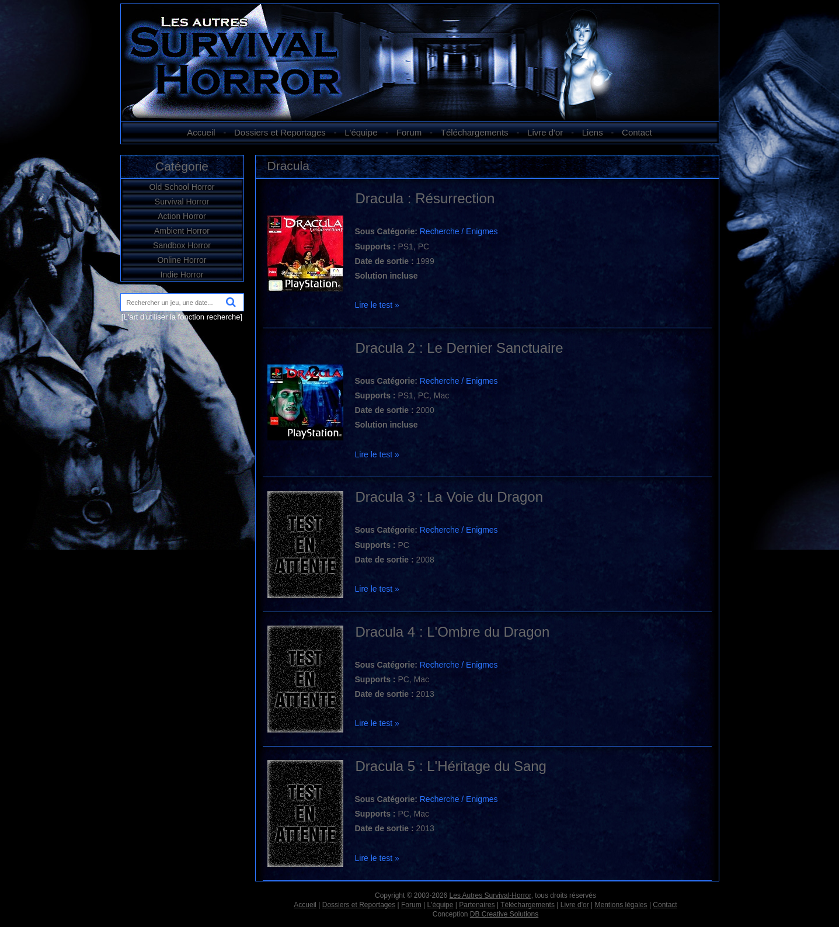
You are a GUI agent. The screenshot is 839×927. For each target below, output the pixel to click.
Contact (637, 132)
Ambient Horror (182, 230)
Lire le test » (377, 305)
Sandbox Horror (182, 245)
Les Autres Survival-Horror (490, 895)
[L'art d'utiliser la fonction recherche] (181, 317)
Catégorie (181, 166)
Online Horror (181, 260)
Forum (409, 132)
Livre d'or (545, 132)
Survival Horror (182, 201)
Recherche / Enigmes (459, 231)
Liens (592, 132)
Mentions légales (620, 905)
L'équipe (360, 132)
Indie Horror (182, 274)
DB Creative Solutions (504, 914)
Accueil (201, 132)
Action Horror (182, 216)
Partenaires (477, 905)
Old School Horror (181, 187)
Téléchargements (475, 132)
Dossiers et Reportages (280, 132)
